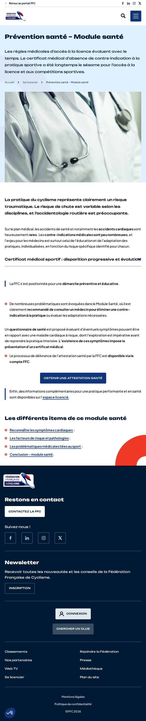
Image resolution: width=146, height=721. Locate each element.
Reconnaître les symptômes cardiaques (41, 430)
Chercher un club (73, 628)
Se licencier (30, 82)
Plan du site (89, 677)
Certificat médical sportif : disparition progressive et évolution (73, 259)
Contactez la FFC (25, 511)
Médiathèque (91, 668)
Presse (85, 660)
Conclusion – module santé (31, 454)
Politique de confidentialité (73, 704)
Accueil (9, 82)
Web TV (11, 668)
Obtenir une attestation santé (73, 378)
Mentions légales (73, 697)
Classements (16, 651)
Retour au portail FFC (20, 3)
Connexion (73, 614)
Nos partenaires (18, 660)
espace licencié (55, 397)
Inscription (20, 588)
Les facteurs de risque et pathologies (39, 438)
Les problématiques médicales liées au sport (45, 446)
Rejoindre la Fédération (99, 651)
